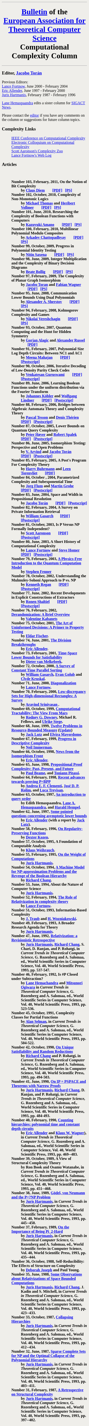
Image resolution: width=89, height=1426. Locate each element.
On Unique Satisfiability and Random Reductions (42, 1049)
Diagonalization (63, 683)
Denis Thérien (67, 417)
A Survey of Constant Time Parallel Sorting (43, 668)
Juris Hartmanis (14, 95)
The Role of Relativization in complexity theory (44, 899)
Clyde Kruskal (33, 679)
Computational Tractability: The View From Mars (45, 711)
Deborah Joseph (39, 1270)
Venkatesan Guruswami (45, 375)
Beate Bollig (35, 272)
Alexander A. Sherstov (44, 302)
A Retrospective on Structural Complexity (47, 1392)
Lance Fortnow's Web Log (31, 155)
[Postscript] (30, 362)
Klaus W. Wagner (70, 1133)
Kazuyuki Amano (40, 225)
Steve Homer (69, 550)
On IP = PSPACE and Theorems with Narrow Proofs (48, 1083)
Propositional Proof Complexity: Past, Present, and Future (46, 766)
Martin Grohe (62, 486)
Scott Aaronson (38, 533)
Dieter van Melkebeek (43, 662)
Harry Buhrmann (40, 469)
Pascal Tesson (37, 417)
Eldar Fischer (37, 636)
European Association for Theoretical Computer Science (44, 29)
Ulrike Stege (52, 722)
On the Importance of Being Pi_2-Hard (40, 1229)
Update (65, 730)
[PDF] (57, 190)
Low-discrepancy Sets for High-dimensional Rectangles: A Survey (48, 696)
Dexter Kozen (37, 837)
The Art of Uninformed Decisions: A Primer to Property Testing (47, 627)
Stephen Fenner (39, 572)
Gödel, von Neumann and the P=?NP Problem (48, 1195)
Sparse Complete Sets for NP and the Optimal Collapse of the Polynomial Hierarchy (48, 1355)
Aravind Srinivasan (42, 704)
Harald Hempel (67, 807)
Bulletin (34, 11)
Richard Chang (38, 880)
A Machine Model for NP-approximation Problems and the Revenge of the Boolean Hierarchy (47, 871)
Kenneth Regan (38, 584)
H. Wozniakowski (62, 919)
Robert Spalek (65, 434)
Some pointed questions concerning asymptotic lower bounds (49, 814)
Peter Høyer (35, 434)
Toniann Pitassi (66, 773)
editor (34, 115)
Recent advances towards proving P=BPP (48, 779)
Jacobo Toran (37, 285)
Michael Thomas (39, 203)
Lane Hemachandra (42, 983)
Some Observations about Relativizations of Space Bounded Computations (46, 1278)
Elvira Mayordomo (65, 734)
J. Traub (33, 919)
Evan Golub (65, 674)
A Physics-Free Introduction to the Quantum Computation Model (46, 563)
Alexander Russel (70, 340)
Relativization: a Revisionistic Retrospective (44, 938)
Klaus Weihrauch (40, 850)
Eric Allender (12, 91)
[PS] (68, 190)
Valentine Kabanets (41, 619)
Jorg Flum (34, 486)
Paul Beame (35, 773)
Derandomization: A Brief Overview (40, 614)
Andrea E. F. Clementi (44, 786)
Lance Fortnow (13, 86)
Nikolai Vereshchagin (43, 319)
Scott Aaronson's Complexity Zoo (37, 151)
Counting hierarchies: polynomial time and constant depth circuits (45, 1124)
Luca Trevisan (51, 790)
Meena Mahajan (39, 357)
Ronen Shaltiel (38, 602)
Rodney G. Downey (41, 717)
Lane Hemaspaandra (17, 103)
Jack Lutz (34, 734)
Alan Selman (36, 1021)
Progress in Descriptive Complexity (43, 741)
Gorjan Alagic (37, 340)
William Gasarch (39, 516)
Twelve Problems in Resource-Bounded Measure (46, 728)
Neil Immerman (39, 747)
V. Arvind (34, 452)
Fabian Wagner (68, 285)
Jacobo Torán (29, 72)
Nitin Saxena (36, 255)
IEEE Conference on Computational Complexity (48, 138)
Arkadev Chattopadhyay (46, 237)
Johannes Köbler (39, 396)
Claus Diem (35, 190)
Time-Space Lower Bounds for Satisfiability (44, 655)
